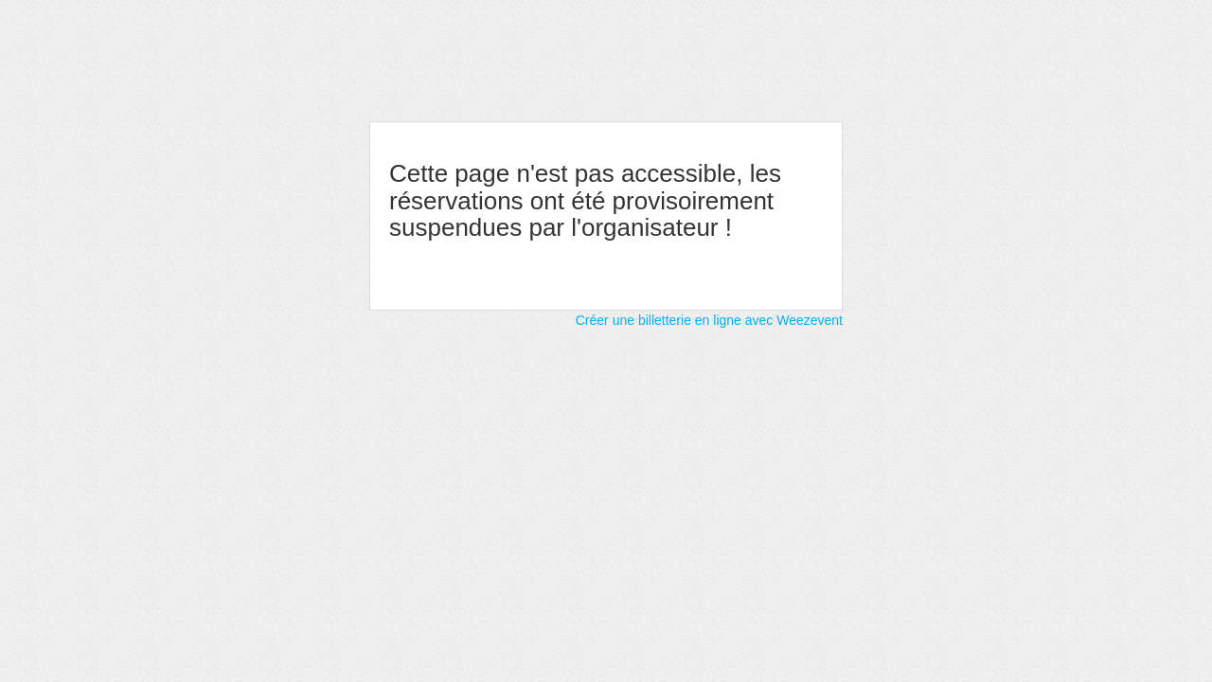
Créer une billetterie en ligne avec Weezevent (709, 320)
